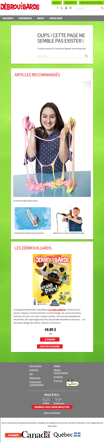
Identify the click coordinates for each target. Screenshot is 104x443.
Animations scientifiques (91, 2)
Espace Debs (55, 18)
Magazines (8, 18)
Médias (57, 366)
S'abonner (14, 435)
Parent (46, 403)
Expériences (25, 18)
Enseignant (59, 403)
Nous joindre (35, 366)
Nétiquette (34, 378)
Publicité (33, 370)
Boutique (58, 376)
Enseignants (70, 2)
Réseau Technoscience (61, 371)
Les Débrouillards (57, 309)
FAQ (31, 374)
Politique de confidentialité (36, 383)
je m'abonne (49, 339)
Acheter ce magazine (50, 346)
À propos (58, 380)
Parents (56, 2)
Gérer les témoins (52, 412)
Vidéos (40, 18)
